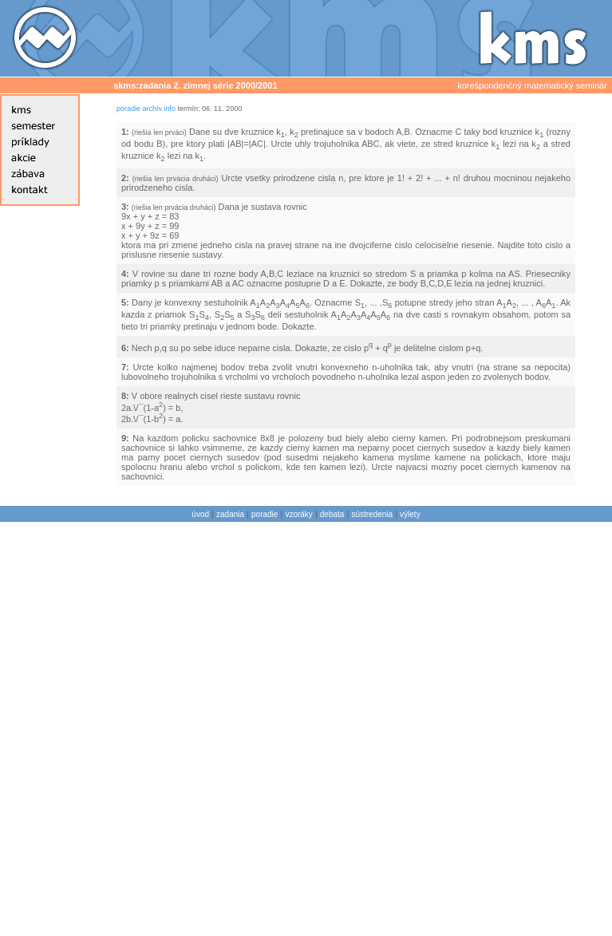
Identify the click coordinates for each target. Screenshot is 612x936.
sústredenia (372, 514)
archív (153, 109)
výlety (410, 514)
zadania (230, 514)
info (170, 109)
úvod (200, 514)
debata (332, 514)
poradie (128, 109)
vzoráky (298, 514)
